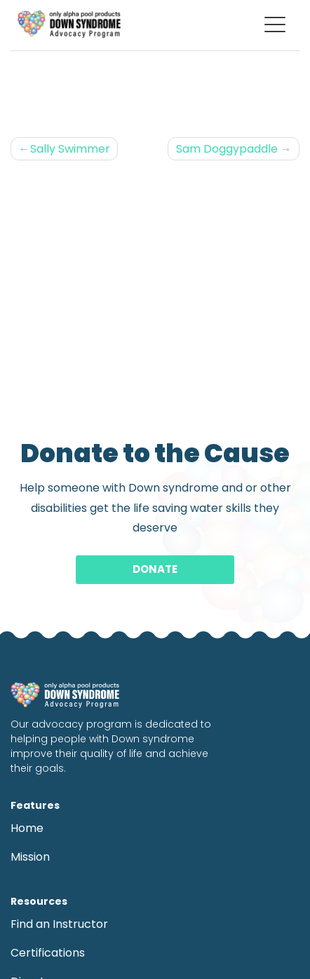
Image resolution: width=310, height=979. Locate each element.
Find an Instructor (59, 924)
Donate (155, 569)
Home (27, 828)
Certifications (48, 953)
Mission (30, 857)
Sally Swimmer (70, 149)
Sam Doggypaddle (227, 149)
